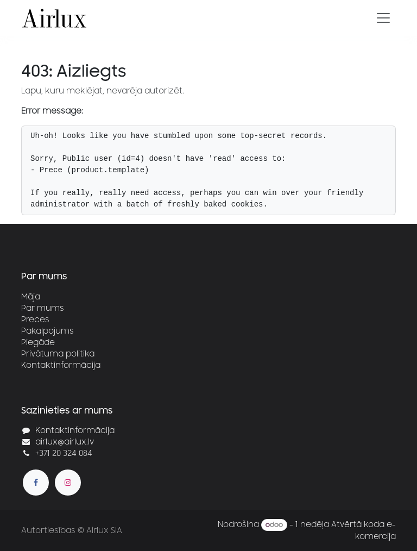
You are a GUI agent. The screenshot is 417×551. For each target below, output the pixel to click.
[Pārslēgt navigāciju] (383, 17)
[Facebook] (36, 482)
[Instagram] (68, 482)
